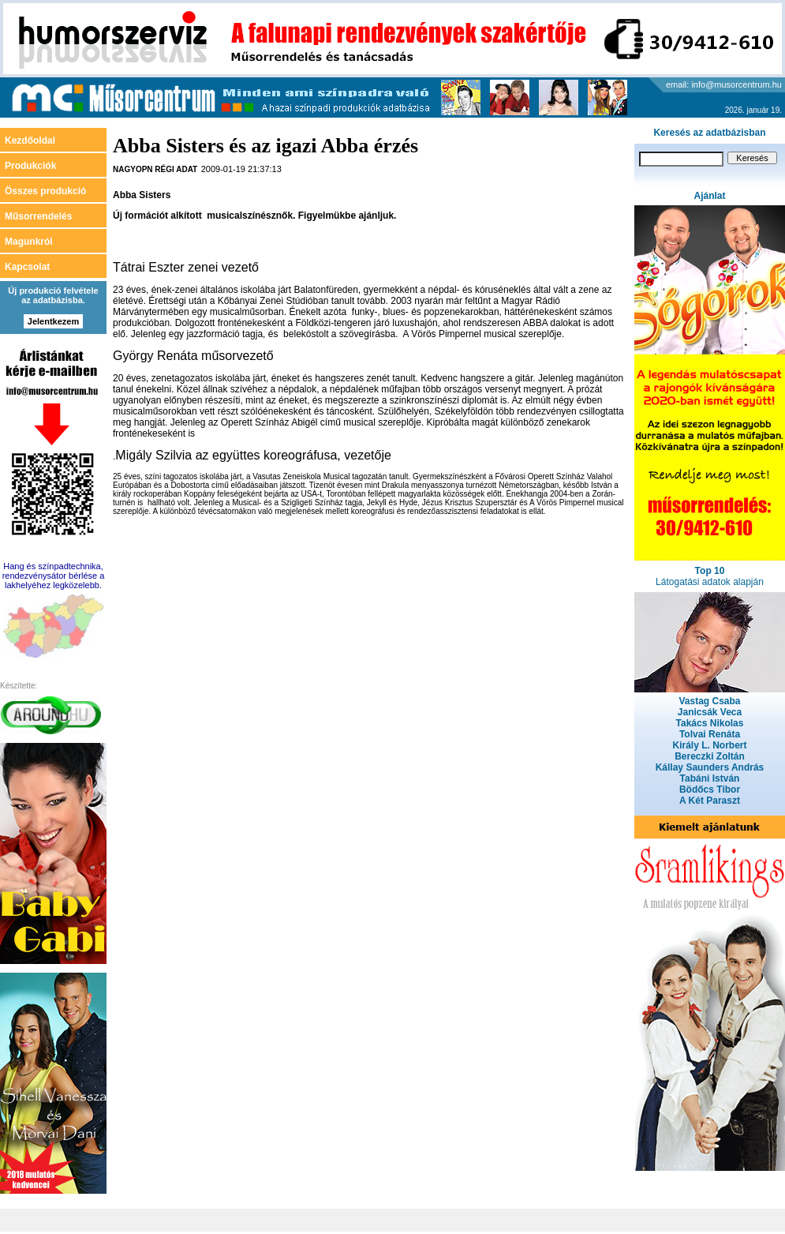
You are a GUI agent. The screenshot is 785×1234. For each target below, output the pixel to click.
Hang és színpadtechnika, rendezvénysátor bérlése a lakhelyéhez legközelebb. (53, 575)
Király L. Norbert (709, 745)
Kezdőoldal (30, 140)
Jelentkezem (53, 321)
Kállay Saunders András (710, 767)
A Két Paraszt (709, 800)
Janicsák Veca (710, 712)
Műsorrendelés (38, 216)
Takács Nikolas (710, 723)
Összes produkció (45, 191)
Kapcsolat (27, 266)
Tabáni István (710, 778)
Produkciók (30, 165)
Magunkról (29, 241)
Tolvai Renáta (709, 734)
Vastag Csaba (709, 701)
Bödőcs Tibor (709, 789)
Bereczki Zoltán (710, 756)
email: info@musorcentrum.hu (724, 84)
